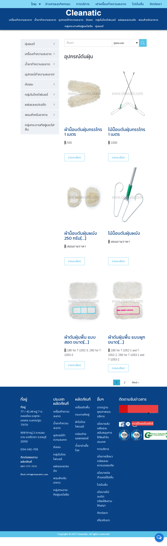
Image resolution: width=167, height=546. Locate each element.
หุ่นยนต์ (99, 26)
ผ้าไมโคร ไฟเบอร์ (80, 424)
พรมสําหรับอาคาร (148, 20)
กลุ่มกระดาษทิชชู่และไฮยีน (79, 26)
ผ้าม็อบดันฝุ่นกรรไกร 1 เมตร (83, 132)
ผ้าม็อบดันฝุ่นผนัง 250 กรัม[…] (80, 235)
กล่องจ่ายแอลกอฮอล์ (81, 436)
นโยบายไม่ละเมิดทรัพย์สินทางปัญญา (104, 498)
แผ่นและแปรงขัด (127, 20)
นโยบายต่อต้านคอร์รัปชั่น (105, 475)
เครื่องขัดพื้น (82, 407)
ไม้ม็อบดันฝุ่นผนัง (124, 233)
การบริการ (83, 4)
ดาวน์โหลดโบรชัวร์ (142, 423)
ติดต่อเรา (156, 4)
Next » (135, 382)
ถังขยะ (89, 20)
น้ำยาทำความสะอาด (45, 20)
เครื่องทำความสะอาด (20, 20)
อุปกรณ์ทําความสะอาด (60, 437)
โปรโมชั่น (138, 4)
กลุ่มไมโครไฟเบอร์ (106, 20)
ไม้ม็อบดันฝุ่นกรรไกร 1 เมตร (126, 132)
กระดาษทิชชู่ (82, 414)
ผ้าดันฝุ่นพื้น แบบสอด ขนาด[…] (80, 339)
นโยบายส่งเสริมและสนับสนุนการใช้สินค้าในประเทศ (104, 433)
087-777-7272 (29, 466)
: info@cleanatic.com (36, 474)
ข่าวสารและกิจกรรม (57, 4)
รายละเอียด (74, 157)
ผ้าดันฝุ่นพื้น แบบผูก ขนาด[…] (126, 339)
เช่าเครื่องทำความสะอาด (111, 4)
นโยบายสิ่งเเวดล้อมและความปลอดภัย (105, 460)
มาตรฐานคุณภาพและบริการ (104, 411)
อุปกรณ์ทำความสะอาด (71, 20)
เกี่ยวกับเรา (103, 520)
